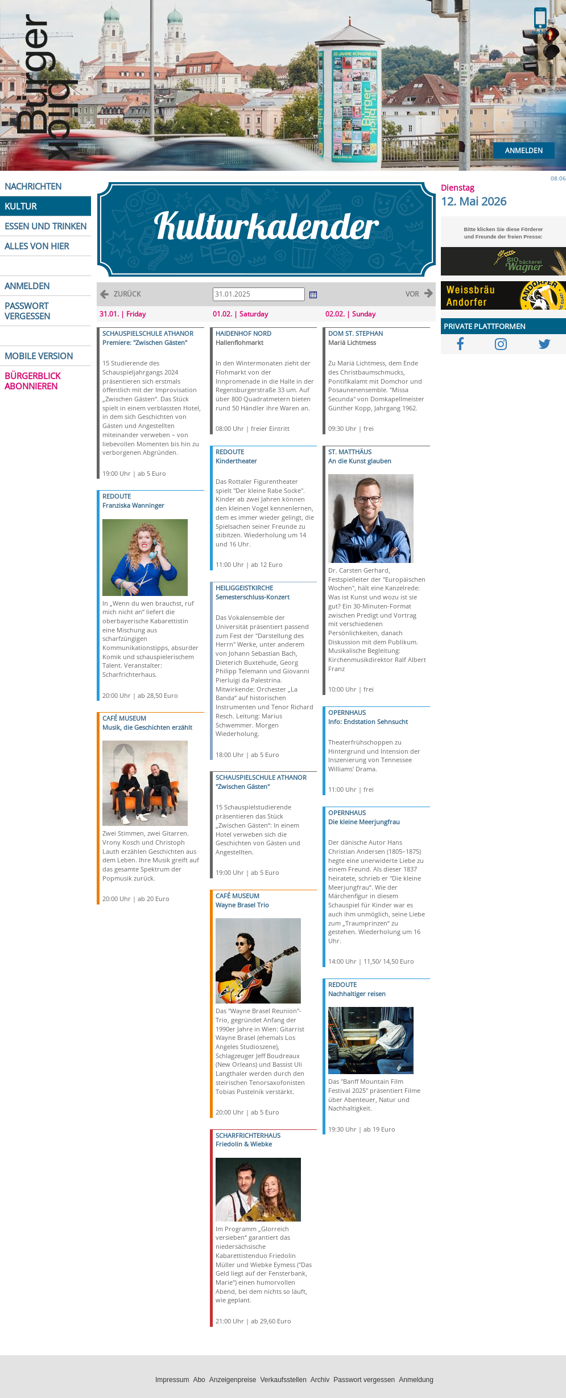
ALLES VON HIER (37, 246)
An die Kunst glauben (359, 461)
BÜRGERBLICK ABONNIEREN (32, 381)
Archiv (320, 1380)
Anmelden (524, 150)
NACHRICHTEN (33, 186)
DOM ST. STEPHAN (355, 333)
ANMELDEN (27, 285)
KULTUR (20, 206)
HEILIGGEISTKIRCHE (244, 587)
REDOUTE (116, 496)
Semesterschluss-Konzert (253, 597)
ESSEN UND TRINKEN (45, 226)
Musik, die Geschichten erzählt (147, 727)
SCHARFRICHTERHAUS (248, 1135)
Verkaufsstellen (283, 1380)
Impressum (172, 1380)
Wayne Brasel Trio (242, 905)
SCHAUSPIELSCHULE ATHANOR (147, 333)
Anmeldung (416, 1380)
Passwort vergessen (364, 1380)
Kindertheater (236, 461)
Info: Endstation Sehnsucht (368, 721)
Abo (199, 1380)
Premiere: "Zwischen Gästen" (144, 342)
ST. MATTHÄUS (349, 451)
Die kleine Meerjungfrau (364, 821)
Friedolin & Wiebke (244, 1144)
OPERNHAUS (347, 712)
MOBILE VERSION (39, 355)
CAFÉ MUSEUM (124, 718)
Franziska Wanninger (133, 505)
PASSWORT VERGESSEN (27, 311)
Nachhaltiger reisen (357, 993)
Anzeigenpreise (233, 1380)
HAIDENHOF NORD (243, 333)
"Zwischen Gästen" (243, 786)
